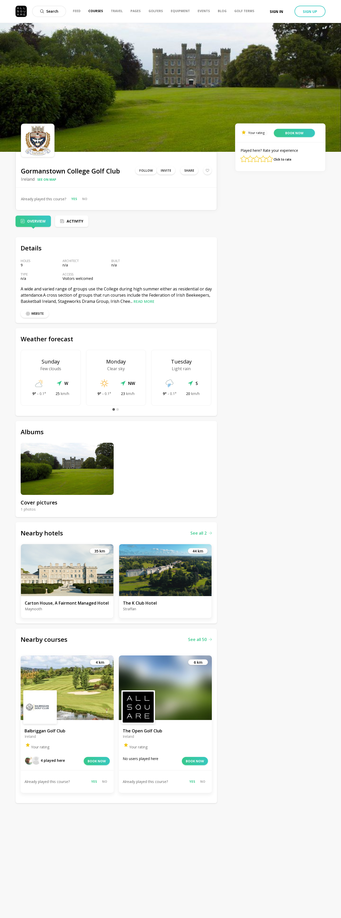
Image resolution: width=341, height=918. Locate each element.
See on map (46, 179)
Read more (144, 301)
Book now (97, 761)
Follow (146, 170)
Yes (74, 199)
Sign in (276, 11)
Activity (75, 221)
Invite (166, 170)
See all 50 (200, 639)
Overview (36, 221)
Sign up (310, 11)
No (84, 199)
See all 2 (201, 533)
